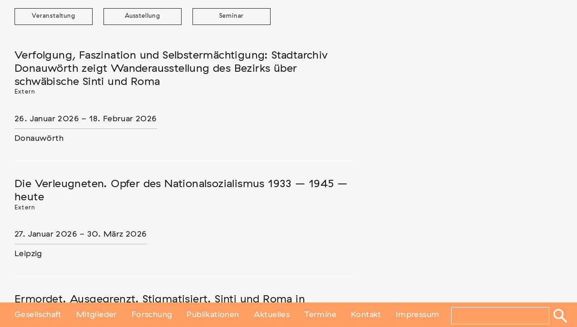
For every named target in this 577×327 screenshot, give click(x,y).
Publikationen (213, 315)
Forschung (152, 315)
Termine (320, 315)
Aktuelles (272, 315)
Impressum (417, 315)
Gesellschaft (38, 315)
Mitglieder (96, 315)
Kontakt (366, 315)
